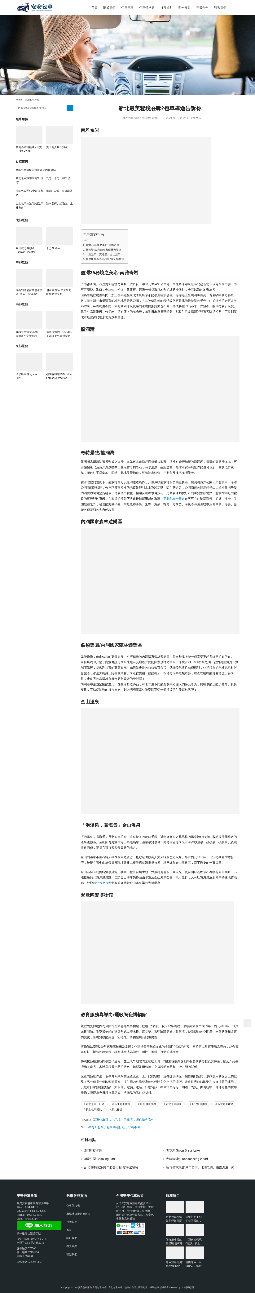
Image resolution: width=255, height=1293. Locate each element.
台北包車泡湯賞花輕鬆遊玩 (174, 1218)
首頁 (94, 7)
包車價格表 (147, 7)
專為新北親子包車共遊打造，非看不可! (114, 1127)
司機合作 (202, 7)
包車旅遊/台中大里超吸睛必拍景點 (59, 292)
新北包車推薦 (199, 1104)
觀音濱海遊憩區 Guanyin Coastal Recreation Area (25, 250)
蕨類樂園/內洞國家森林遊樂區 (104, 249)
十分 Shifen (53, 248)
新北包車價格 (122, 1104)
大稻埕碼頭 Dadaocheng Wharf (187, 1159)
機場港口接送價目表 (78, 1213)
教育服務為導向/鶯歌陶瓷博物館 (105, 259)
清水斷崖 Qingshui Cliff (26, 376)
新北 (154, 117)
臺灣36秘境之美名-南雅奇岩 (102, 245)
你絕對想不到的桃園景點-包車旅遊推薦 (194, 1219)
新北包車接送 (174, 1104)
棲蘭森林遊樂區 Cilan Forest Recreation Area (59, 376)
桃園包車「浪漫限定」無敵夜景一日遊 (194, 1264)
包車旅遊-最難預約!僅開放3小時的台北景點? (175, 1264)
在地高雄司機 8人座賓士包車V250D (29, 149)
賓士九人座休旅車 (57, 147)
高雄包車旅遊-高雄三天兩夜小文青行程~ (28, 334)
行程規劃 (166, 7)
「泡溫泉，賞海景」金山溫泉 (103, 254)
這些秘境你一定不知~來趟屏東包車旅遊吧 (59, 334)
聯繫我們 (220, 7)
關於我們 (109, 7)
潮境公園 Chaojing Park (100, 1159)
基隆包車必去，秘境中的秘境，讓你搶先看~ (123, 1119)
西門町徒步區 (93, 1150)
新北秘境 (117, 1109)
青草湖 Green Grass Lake (183, 1150)
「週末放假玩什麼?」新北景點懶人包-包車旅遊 (194, 1241)
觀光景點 (184, 7)
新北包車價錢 (148, 1104)
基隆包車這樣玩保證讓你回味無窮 (36, 169)
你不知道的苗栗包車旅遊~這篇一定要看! (29, 292)
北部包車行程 (131, 117)
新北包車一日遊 (174, 498)
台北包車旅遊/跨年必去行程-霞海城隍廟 (111, 1167)
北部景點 (145, 117)
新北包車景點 (94, 1109)
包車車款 (127, 7)
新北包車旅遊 (102, 883)
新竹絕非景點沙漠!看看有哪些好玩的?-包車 (175, 1241)
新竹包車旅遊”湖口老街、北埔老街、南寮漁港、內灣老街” (203, 1167)
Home (19, 99)
